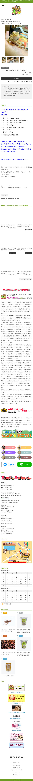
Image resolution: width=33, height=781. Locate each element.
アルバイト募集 (16, 765)
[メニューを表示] (3, 4)
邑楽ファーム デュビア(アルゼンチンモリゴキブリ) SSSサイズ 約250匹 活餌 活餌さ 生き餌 (23, 631)
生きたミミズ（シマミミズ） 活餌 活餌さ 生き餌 (8, 653)
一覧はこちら (25, 279)
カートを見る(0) (21, 81)
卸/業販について (16, 767)
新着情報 (3, 21)
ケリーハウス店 (16, 21)
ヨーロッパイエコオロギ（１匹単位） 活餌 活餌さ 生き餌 (8, 630)
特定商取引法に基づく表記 (16, 770)
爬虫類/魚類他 (9, 21)
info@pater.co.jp (5, 498)
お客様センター (16, 762)
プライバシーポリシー (16, 772)
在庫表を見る (12, 81)
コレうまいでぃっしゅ (8, 675)
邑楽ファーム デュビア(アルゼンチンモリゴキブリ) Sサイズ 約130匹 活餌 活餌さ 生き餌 (23, 654)
